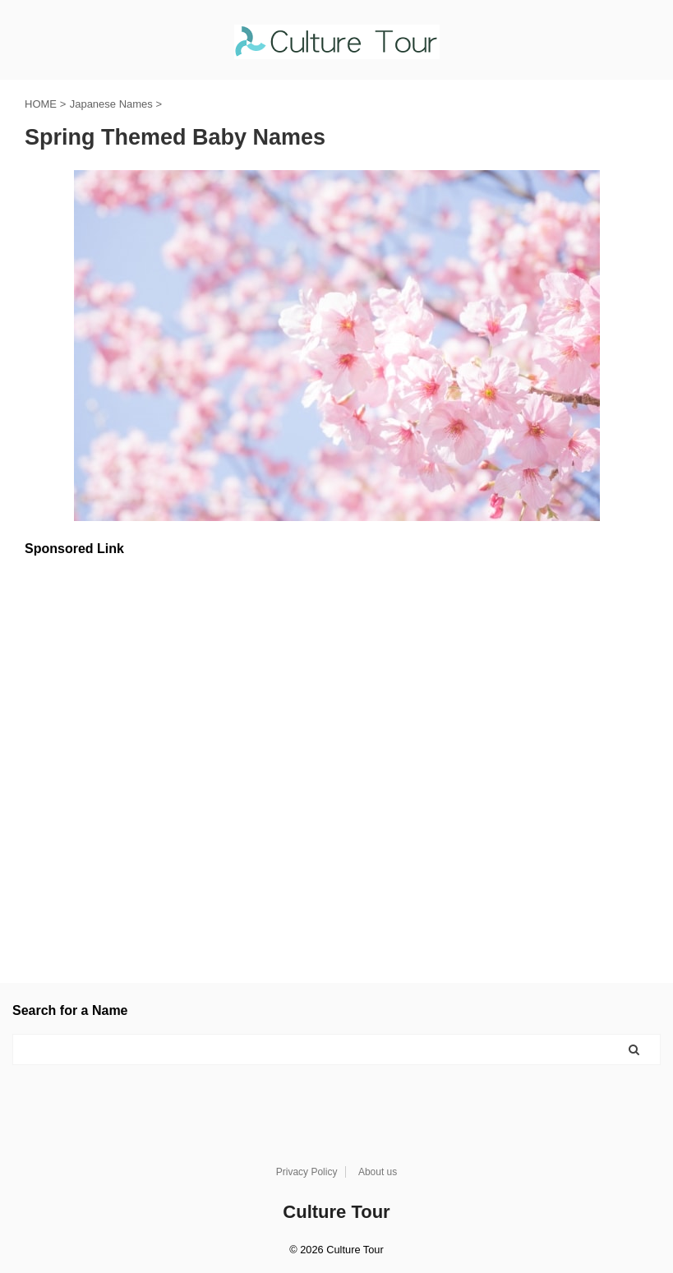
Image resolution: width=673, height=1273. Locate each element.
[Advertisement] (336, 755)
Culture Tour (336, 1212)
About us (377, 1172)
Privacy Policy (307, 1172)
